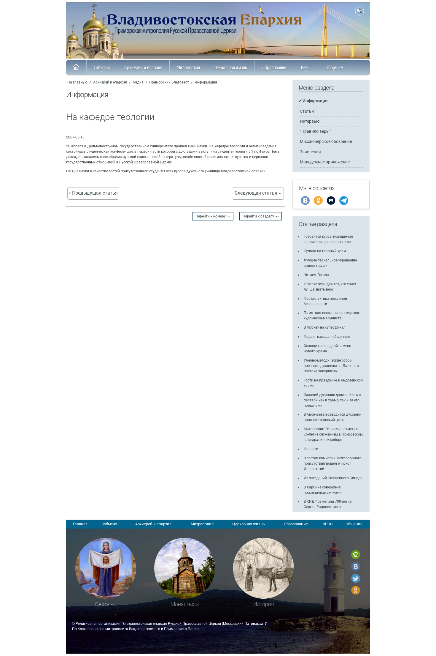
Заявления (310, 151)
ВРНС (306, 69)
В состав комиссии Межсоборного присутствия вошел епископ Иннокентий (333, 463)
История (263, 604)
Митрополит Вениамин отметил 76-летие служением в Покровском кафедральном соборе (333, 434)
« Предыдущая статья (93, 193)
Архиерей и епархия (143, 69)
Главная (80, 524)
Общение (334, 69)
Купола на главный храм (325, 251)
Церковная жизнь (230, 69)
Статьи (307, 111)
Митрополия (188, 69)
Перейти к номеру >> (212, 216)
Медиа (138, 82)
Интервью (309, 121)
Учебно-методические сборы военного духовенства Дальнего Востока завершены (331, 365)
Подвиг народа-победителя (327, 337)
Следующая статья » (258, 193)
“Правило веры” (315, 131)
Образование (274, 69)
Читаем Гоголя (316, 275)
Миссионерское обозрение (326, 141)
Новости (311, 449)
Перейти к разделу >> (261, 216)
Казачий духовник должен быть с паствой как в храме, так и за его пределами (332, 400)
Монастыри (185, 604)
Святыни (106, 604)
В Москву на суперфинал (325, 327)
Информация (206, 82)
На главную (77, 82)
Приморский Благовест (169, 82)
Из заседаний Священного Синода (333, 478)
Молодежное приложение (325, 162)
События (102, 69)
